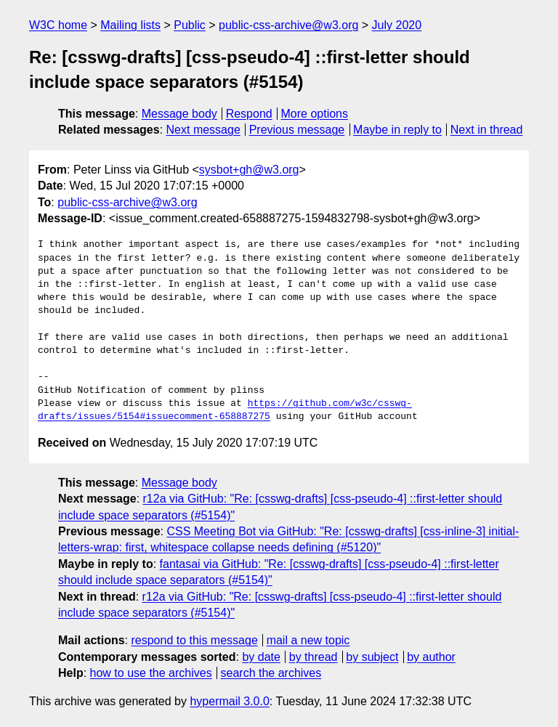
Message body (179, 113)
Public (190, 25)
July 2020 (397, 25)
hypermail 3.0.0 (229, 701)
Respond (249, 113)
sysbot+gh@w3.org (249, 169)
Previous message (297, 129)
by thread (313, 657)
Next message (203, 129)
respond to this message (194, 640)
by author (431, 657)
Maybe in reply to (397, 129)
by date (261, 657)
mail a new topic (308, 640)
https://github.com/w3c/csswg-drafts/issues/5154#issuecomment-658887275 (225, 410)
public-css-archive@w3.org (288, 25)
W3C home (58, 25)
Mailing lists (130, 25)
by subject (372, 657)
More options (315, 113)
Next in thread (486, 129)
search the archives (271, 673)
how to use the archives (151, 673)
